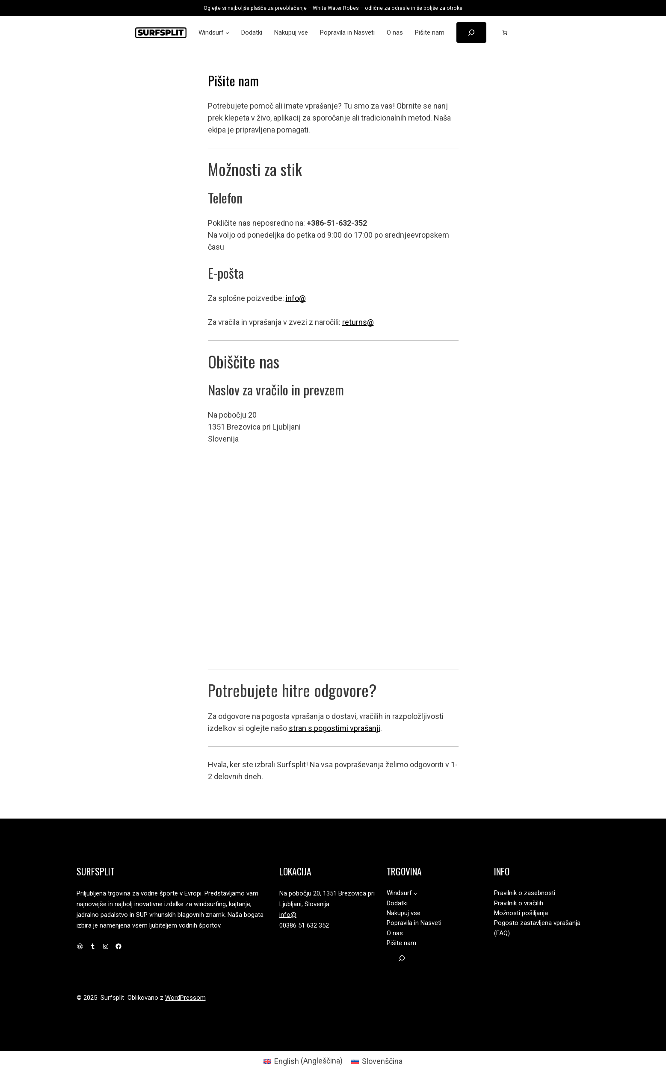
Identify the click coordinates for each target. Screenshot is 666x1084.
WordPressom (185, 998)
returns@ (358, 322)
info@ (296, 298)
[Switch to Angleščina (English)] (303, 1061)
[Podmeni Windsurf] (227, 33)
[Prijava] (527, 32)
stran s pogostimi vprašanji (334, 728)
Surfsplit (96, 871)
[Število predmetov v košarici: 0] (504, 32)
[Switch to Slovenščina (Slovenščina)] (377, 1061)
